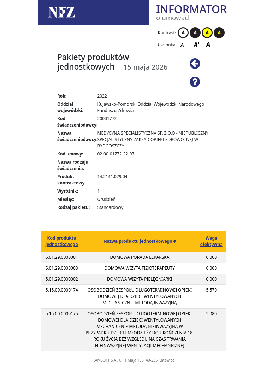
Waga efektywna (211, 241)
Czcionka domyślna (184, 44)
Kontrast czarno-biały (195, 32)
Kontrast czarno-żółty (219, 32)
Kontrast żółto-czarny (207, 32)
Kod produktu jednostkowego (62, 241)
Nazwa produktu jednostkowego (138, 241)
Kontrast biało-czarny (183, 32)
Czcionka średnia (197, 44)
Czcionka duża (210, 44)
